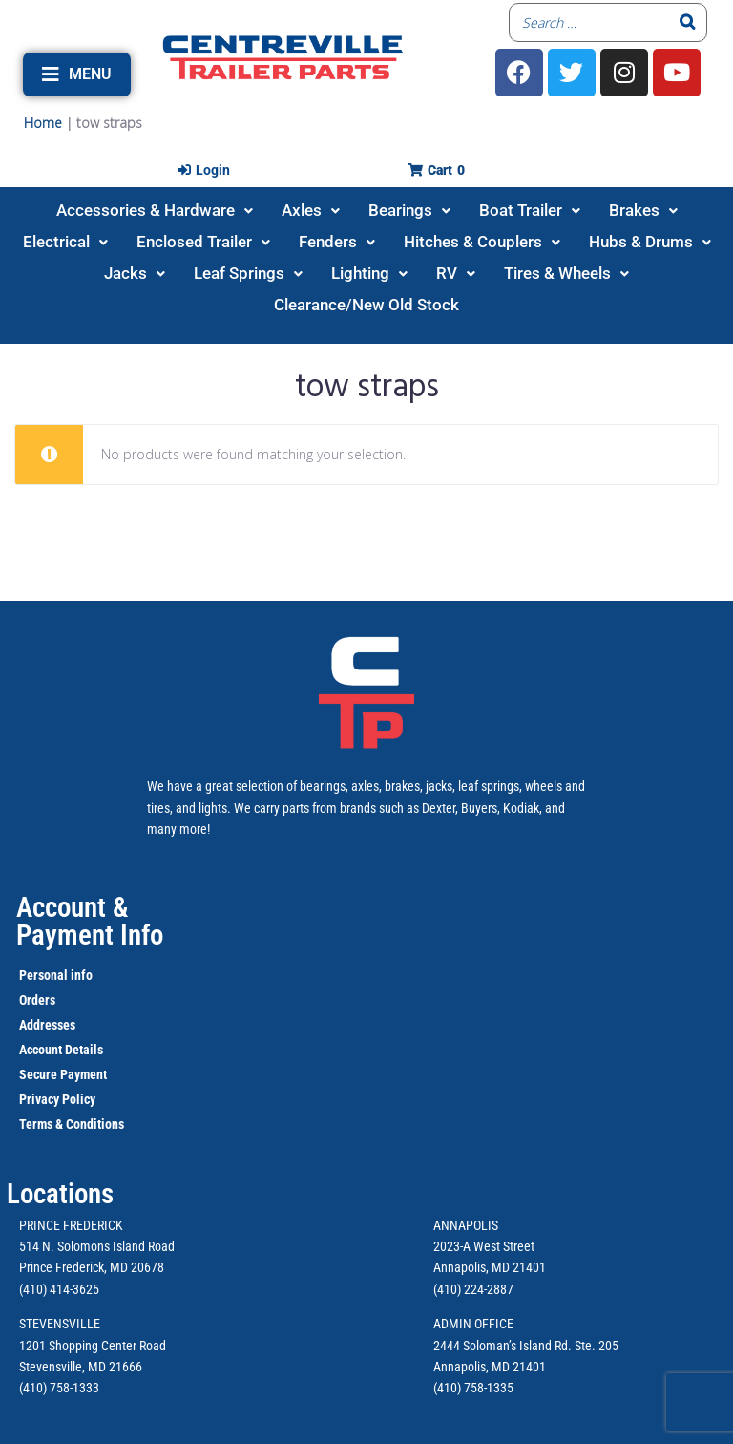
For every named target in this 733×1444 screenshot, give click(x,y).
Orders (37, 1000)
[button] (77, 74)
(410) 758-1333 (59, 1387)
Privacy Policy (57, 1099)
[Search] (687, 22)
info (80, 975)
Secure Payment (63, 1074)
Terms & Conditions (71, 1124)
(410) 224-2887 (473, 1289)
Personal (43, 975)
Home (43, 123)
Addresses (47, 1024)
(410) (447, 1387)
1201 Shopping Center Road (92, 1345)
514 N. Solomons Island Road (97, 1246)
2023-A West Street (483, 1246)
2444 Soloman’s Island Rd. (502, 1345)
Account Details (61, 1049)
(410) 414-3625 (59, 1289)
